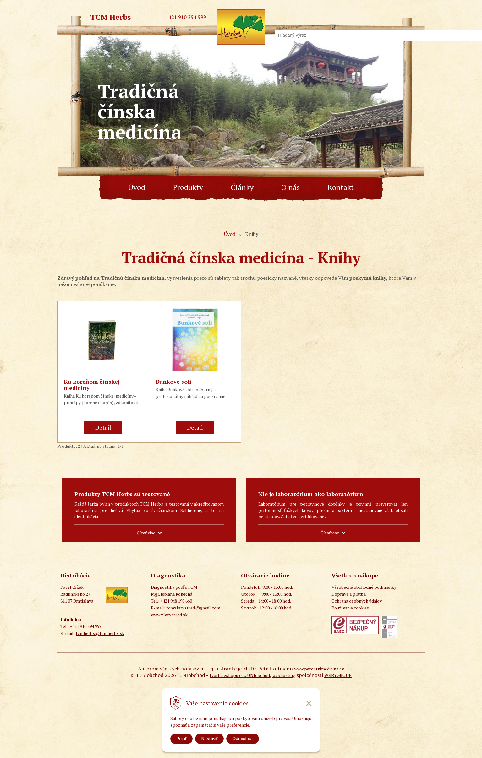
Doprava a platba (348, 594)
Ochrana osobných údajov (356, 601)
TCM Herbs (110, 17)
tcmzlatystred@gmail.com (193, 608)
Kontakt (340, 187)
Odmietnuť (242, 738)
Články (242, 187)
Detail (103, 427)
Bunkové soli (173, 381)
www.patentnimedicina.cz (319, 669)
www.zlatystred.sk (169, 615)
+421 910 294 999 (186, 17)
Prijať (181, 738)
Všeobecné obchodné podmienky (363, 587)
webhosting (283, 675)
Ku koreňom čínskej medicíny (91, 385)
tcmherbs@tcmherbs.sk (100, 633)
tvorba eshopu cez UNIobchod (240, 675)
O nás (290, 187)
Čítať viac (146, 533)
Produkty (188, 187)
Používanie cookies (350, 608)
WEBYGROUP (338, 675)
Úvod (136, 187)
